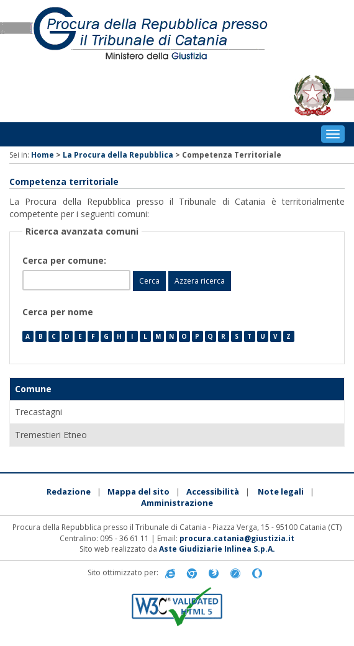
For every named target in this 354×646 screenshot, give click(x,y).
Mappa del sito (138, 491)
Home (42, 155)
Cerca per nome (57, 312)
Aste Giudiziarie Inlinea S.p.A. (217, 549)
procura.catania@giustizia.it (236, 538)
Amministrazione (177, 502)
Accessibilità (212, 491)
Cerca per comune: (65, 260)
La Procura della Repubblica (118, 155)
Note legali (281, 491)
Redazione (69, 491)
